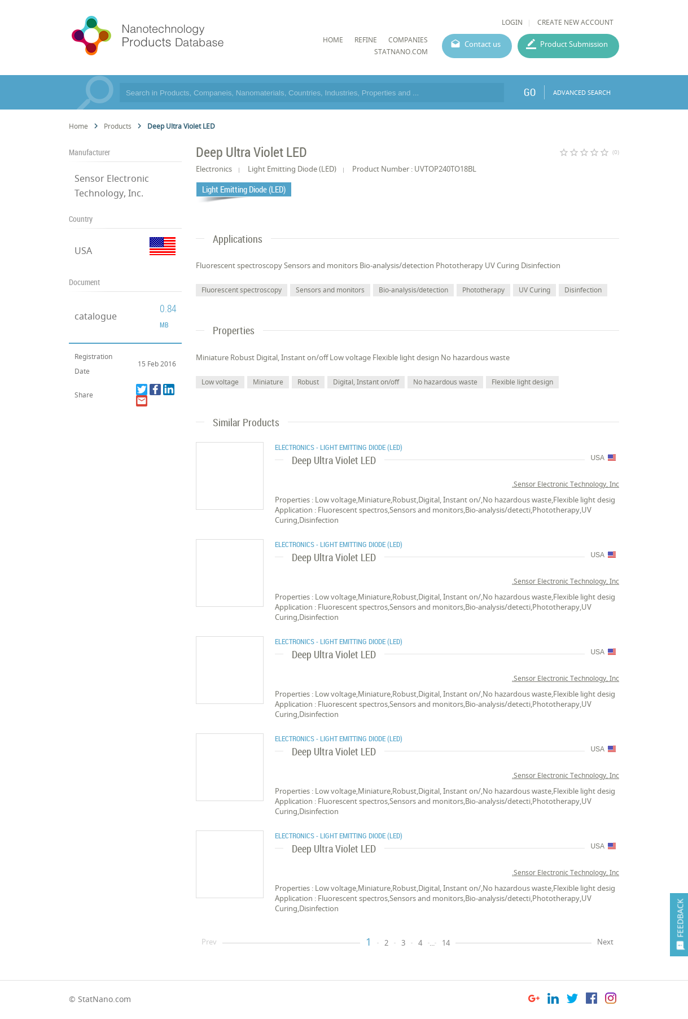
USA (83, 250)
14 (446, 943)
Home (78, 126)
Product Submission (574, 44)
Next (605, 942)
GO (530, 92)
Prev (209, 942)
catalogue (96, 316)
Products (118, 126)
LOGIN (512, 22)
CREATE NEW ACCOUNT (575, 22)
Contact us (482, 44)
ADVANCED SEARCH (582, 92)
